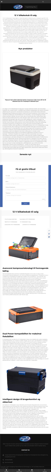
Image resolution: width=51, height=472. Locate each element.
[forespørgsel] (49, 230)
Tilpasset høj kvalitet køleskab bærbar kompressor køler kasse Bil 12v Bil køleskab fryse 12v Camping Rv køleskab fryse (25, 100)
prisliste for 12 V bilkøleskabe (29, 224)
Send (25, 203)
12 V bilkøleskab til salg (25, 221)
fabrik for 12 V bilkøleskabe (11, 221)
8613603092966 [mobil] (7, 459)
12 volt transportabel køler (11, 219)
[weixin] (49, 237)
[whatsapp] (49, 233)
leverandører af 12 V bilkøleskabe (27, 219)
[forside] (18, 6)
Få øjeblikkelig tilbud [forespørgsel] (30, 7)
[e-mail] (9, 462)
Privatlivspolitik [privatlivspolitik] (4, 468)
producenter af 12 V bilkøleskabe (12, 224)
